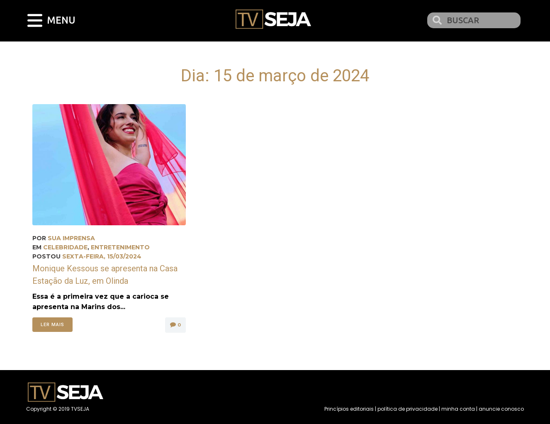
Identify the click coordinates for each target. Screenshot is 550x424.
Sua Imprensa (71, 238)
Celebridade (65, 247)
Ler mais (52, 324)
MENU (62, 20)
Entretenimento (120, 247)
